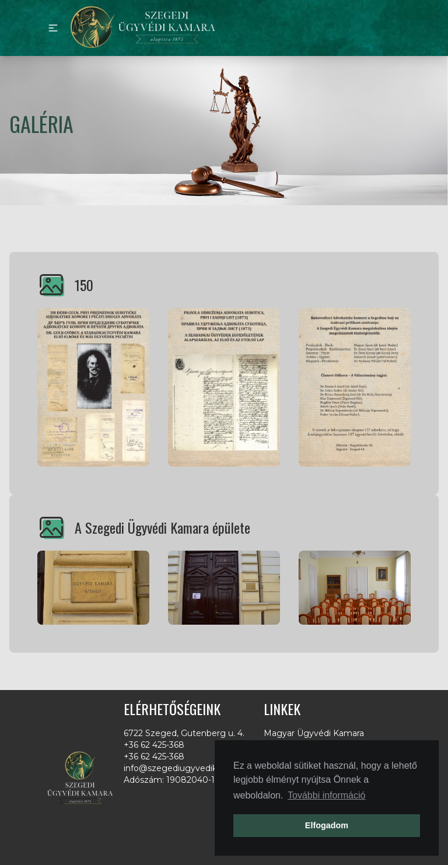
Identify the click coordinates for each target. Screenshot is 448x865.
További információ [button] (326, 795)
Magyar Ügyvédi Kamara (314, 733)
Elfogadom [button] (326, 825)
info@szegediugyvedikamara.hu (189, 768)
